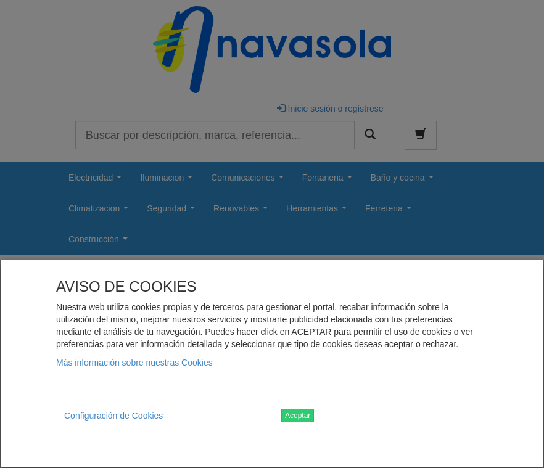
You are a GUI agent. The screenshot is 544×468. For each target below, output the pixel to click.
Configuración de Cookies (113, 416)
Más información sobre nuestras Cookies (134, 362)
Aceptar (297, 415)
